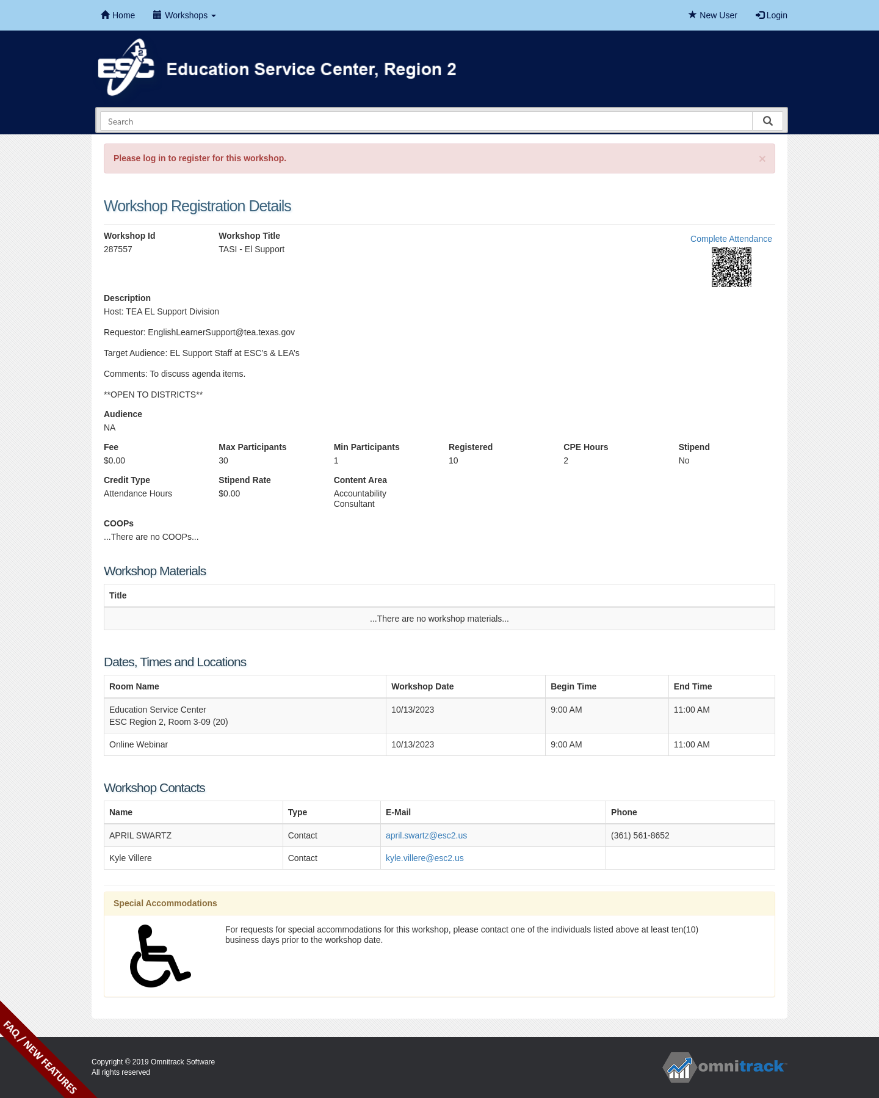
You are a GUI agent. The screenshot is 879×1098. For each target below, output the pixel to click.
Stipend (694, 447)
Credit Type (127, 480)
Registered (471, 447)
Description (127, 298)
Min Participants (367, 447)
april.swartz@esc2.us (426, 835)
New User (713, 15)
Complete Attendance (731, 239)
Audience (123, 414)
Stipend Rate (245, 480)
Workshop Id (130, 236)
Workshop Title (249, 236)
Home (118, 15)
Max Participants (252, 447)
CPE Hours (585, 447)
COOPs (119, 523)
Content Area (360, 480)
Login (771, 15)
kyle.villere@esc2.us (425, 858)
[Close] (762, 158)
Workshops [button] (184, 15)
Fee (111, 447)
